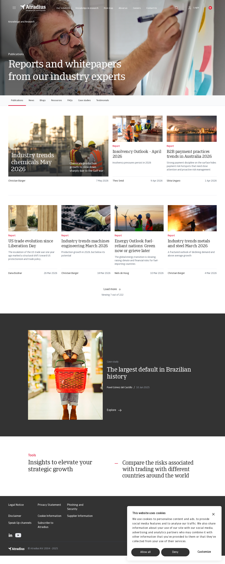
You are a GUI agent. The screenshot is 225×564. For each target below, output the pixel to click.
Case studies (84, 100)
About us (123, 8)
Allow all (145, 552)
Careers (137, 8)
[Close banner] (213, 514)
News (31, 100)
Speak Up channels (19, 531)
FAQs (70, 100)
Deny (175, 552)
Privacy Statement (49, 513)
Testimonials (102, 100)
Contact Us (151, 8)
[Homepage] (33, 7)
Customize (204, 552)
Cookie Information (49, 524)
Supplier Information (80, 524)
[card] (58, 151)
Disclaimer (14, 524)
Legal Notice (16, 513)
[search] (176, 8)
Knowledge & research (87, 8)
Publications (17, 100)
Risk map (108, 8)
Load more (113, 289)
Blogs (43, 100)
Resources (56, 100)
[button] (14, 8)
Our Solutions (63, 8)
